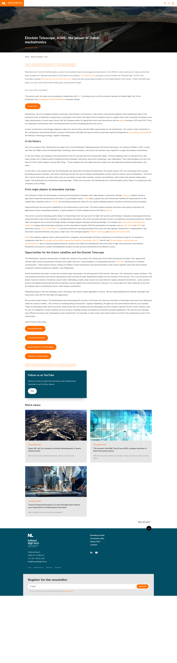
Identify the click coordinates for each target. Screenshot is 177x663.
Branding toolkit (97, 535)
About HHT (95, 542)
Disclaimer (58, 568)
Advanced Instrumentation (119, 232)
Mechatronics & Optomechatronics (56, 79)
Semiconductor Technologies (40, 347)
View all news (144, 522)
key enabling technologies (139, 132)
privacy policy (69, 591)
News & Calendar (37, 57)
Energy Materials (35, 329)
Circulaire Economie (36, 338)
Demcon (109, 210)
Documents (95, 539)
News (46, 57)
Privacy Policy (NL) (39, 568)
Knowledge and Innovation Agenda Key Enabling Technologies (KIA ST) (71, 241)
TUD (58, 229)
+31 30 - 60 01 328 (36, 559)
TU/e (43, 229)
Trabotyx (126, 195)
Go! (32, 391)
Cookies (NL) (49, 568)
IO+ (79, 96)
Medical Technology (98, 232)
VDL (122, 262)
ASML (86, 198)
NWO (27, 237)
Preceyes (54, 202)
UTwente (49, 229)
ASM (125, 225)
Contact (93, 545)
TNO (118, 262)
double (122, 120)
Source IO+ (32, 106)
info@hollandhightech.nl (37, 562)
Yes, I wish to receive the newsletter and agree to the (52, 591)
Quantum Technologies (38, 356)
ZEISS (139, 225)
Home (27, 57)
